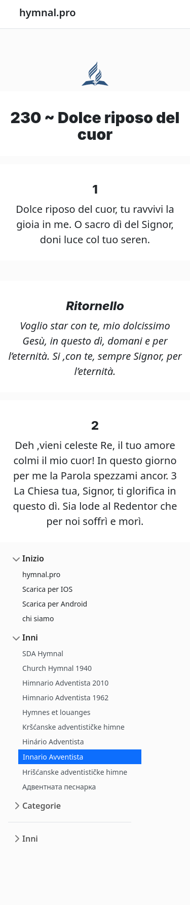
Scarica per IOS (47, 589)
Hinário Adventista (53, 741)
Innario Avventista (53, 757)
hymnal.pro (41, 574)
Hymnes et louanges (56, 712)
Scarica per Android (54, 604)
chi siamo (38, 618)
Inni (30, 637)
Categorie (41, 805)
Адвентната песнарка (59, 786)
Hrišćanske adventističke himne (74, 772)
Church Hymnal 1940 (57, 668)
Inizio (33, 558)
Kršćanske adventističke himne (73, 727)
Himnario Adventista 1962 (65, 697)
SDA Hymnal (42, 653)
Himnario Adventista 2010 (65, 683)
